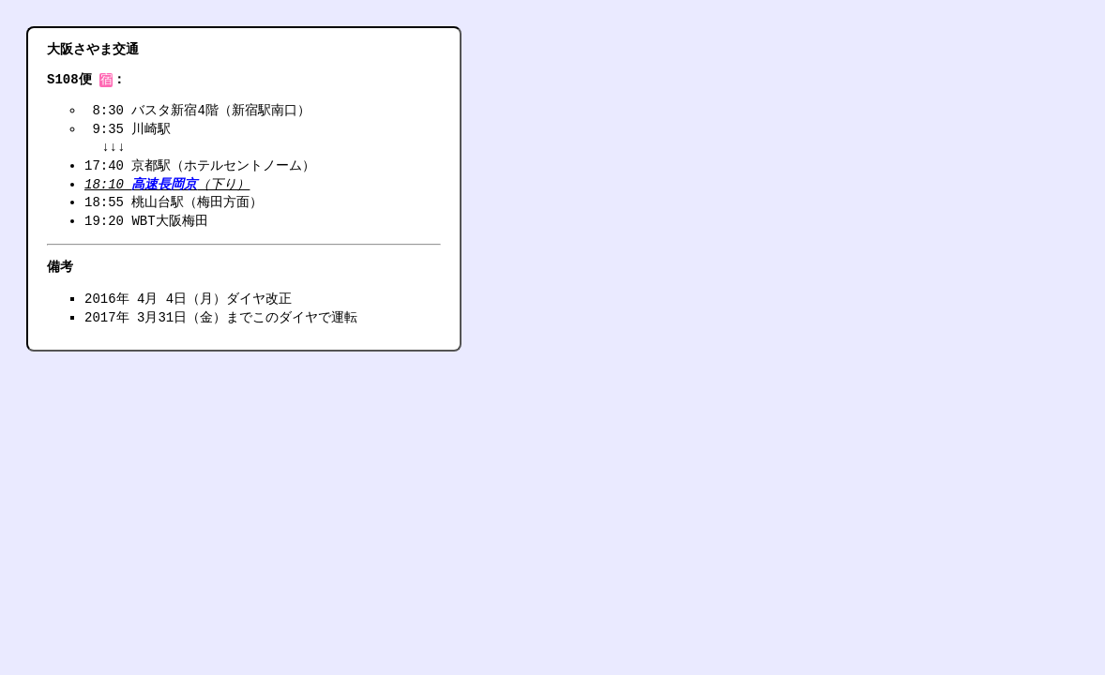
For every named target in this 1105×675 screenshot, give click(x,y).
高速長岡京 (164, 186)
